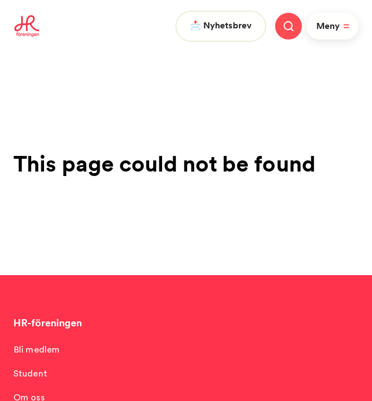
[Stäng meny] (288, 26)
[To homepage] (27, 26)
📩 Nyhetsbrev (221, 25)
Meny (334, 26)
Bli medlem (36, 349)
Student (30, 373)
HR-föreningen (47, 323)
